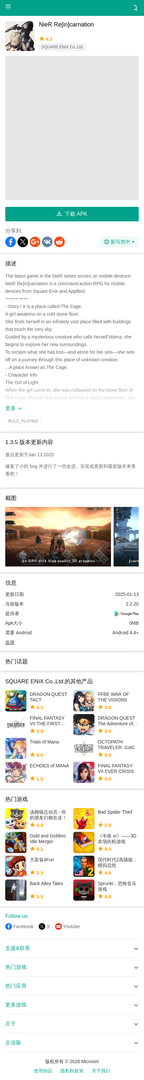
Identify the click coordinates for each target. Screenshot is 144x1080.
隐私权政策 (72, 1070)
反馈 (10, 642)
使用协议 (43, 1070)
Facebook (23, 926)
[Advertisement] (72, 128)
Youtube (71, 926)
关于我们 (101, 1070)
